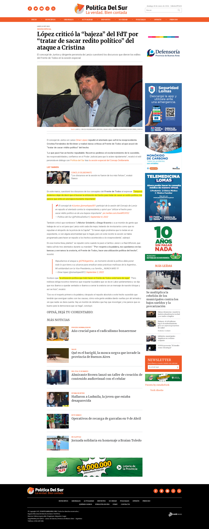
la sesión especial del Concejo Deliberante (109, 160)
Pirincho (174, 20)
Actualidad (87, 20)
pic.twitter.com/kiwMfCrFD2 (116, 213)
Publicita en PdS (102, 504)
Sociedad (123, 20)
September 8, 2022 (99, 217)
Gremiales (69, 20)
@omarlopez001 (88, 205)
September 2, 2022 (95, 272)
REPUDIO (100, 129)
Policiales (141, 20)
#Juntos (76, 205)
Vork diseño (156, 390)
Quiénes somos (85, 504)
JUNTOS (139, 129)
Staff (115, 504)
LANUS (77, 129)
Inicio (34, 20)
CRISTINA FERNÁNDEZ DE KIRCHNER (124, 129)
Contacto (125, 504)
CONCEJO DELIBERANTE (88, 129)
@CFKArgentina (86, 261)
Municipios (50, 20)
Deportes (105, 20)
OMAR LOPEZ (107, 129)
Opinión (157, 20)
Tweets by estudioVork (157, 385)
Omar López (81, 140)
